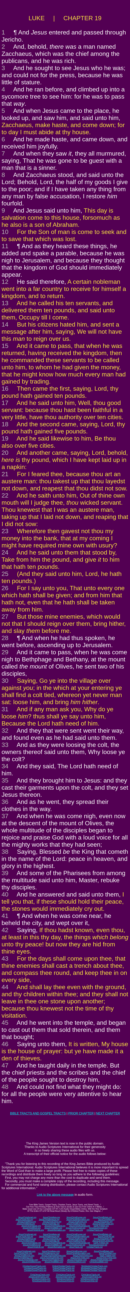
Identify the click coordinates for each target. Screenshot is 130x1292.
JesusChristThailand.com (52, 1260)
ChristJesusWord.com (76, 1262)
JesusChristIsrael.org (27, 1217)
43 (5, 958)
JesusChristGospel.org (75, 1228)
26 (5, 588)
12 (5, 281)
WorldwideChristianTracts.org (93, 1268)
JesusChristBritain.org (102, 1217)
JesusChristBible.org (53, 1228)
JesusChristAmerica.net (49, 1236)
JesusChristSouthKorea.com (53, 1255)
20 (5, 452)
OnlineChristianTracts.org (63, 1268)
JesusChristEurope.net (76, 1234)
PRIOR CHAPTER (81, 1113)
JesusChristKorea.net (77, 1239)
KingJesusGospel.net (98, 1245)
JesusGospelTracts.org (65, 1277)
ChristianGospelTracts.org (35, 1268)
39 (5, 873)
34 (5, 766)
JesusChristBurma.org (76, 1224)
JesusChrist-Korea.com (83, 1255)
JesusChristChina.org (52, 1222)
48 (5, 1086)
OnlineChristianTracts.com (63, 1266)
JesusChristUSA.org (24, 1219)
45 (5, 1022)
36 (5, 801)
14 (5, 324)
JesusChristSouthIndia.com (51, 1258)
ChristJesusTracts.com (40, 1275)
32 (5, 730)
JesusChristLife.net (106, 1236)
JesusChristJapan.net (103, 1239)
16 (5, 388)
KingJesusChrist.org (65, 1281)
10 (5, 231)
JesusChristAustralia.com (101, 1260)
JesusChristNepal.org (25, 1224)
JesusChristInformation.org (77, 1219)
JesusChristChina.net (52, 1239)
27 (5, 616)
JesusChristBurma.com (24, 1255)
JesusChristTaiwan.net (31, 1243)
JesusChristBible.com (54, 1262)
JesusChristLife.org (35, 1230)
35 (5, 780)
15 (5, 345)
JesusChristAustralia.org (79, 1226)
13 (5, 303)
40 (5, 894)
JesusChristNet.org (106, 1219)
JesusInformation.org (56, 1230)
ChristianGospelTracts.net (35, 1270)
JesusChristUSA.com (23, 1253)
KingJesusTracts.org (65, 1279)
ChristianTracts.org (95, 1230)
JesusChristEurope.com (76, 1251)
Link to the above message (55, 1194)
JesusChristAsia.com (51, 1251)
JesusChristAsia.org (51, 1217)
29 (5, 652)
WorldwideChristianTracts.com (94, 1266)
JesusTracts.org (76, 1230)
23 (5, 531)
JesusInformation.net (56, 1247)
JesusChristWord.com (31, 1262)
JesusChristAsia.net (51, 1234)
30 (5, 680)
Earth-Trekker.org (101, 1226)
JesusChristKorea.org (77, 1222)
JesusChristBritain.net (102, 1234)
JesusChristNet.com (107, 1253)
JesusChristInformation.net (77, 1236)
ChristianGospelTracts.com (34, 1266)
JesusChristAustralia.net (79, 1243)
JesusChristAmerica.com (48, 1253)
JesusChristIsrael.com (25, 1251)
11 (5, 246)
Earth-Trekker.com (108, 1255)
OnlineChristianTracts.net (63, 1270)
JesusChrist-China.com (106, 1258)
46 (5, 1044)
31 (5, 709)
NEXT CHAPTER (108, 1113)
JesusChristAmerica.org (49, 1219)
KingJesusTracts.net (89, 1279)
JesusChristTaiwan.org (31, 1226)
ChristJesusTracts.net (90, 1275)
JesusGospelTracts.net (91, 1277)
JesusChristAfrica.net (27, 1239)
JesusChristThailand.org (55, 1226)
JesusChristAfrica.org (27, 1222)
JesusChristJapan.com (77, 1260)
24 (5, 552)
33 (5, 744)
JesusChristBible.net (53, 1245)
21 (5, 474)
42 (5, 930)
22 (5, 495)
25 (5, 573)
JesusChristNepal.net (26, 1241)
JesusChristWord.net (32, 1245)
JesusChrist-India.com (79, 1258)
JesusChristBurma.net (76, 1241)
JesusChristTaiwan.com (28, 1260)
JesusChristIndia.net (51, 1241)
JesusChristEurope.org (76, 1217)
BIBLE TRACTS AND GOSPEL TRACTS (38, 1113)
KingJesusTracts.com (41, 1279)
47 (5, 1065)
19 (5, 438)
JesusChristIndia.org (50, 1224)
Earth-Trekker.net (101, 1243)
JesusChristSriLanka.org (103, 1224)
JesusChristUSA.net (24, 1236)
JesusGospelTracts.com (39, 1277)
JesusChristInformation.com (78, 1253)
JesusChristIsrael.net (27, 1234)
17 (5, 402)
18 (5, 424)
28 (5, 637)
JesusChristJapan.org (103, 1222)
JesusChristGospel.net (75, 1245)
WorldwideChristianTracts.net (93, 1270)
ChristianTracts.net (94, 1247)
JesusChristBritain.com (103, 1251)
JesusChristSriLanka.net (102, 1241)
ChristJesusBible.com (98, 1262)
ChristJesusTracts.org (65, 1275)
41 (5, 915)
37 (5, 816)
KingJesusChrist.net (89, 1281)
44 (5, 987)
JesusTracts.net (76, 1247)
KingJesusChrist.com (41, 1281)
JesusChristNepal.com (23, 1258)
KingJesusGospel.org (98, 1228)
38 (5, 851)
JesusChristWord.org (32, 1228)
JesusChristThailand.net (55, 1243)
